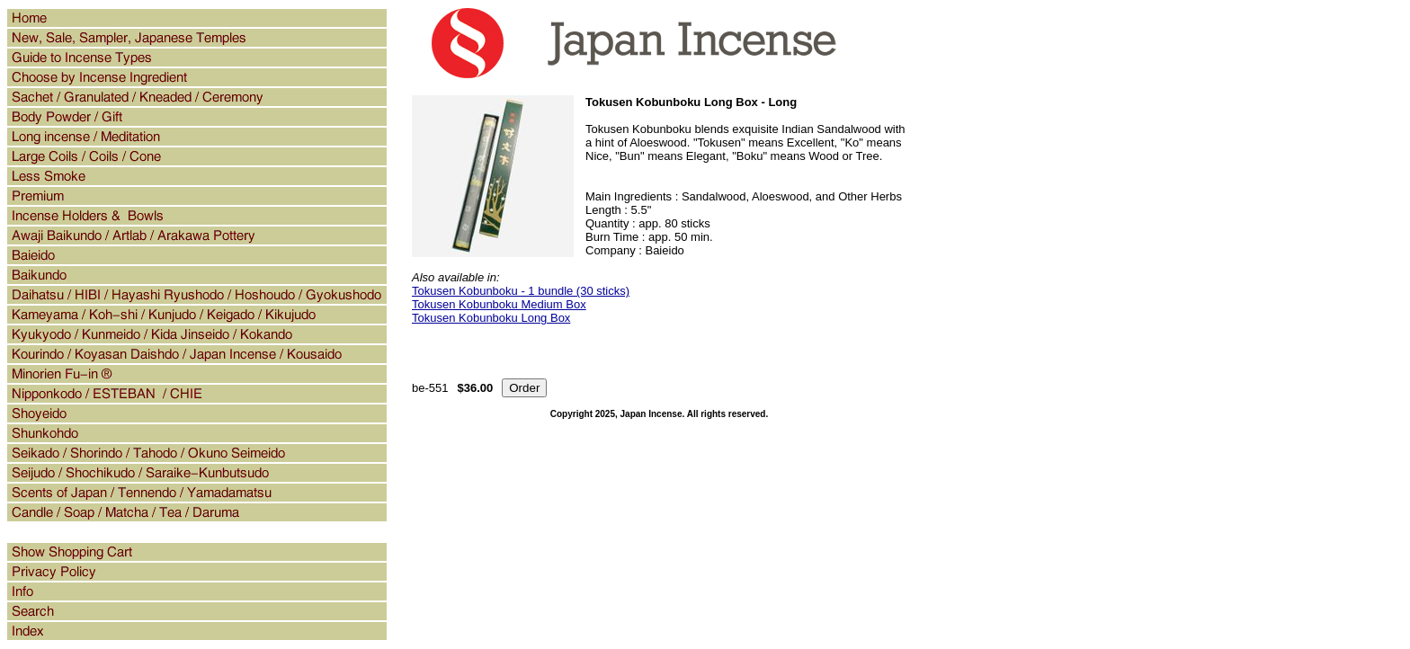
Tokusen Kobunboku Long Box (491, 317)
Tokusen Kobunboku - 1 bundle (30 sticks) (520, 291)
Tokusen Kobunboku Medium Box (499, 304)
